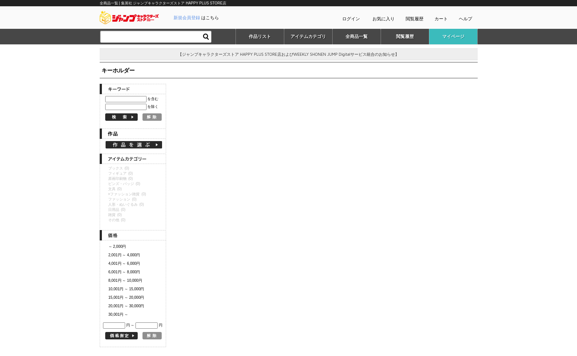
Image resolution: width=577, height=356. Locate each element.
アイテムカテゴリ (308, 36)
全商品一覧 (357, 36)
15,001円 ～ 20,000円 (126, 297)
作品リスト (260, 36)
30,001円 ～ (118, 314)
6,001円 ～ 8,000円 (124, 272)
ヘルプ (465, 18)
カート (441, 18)
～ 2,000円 (117, 246)
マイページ (453, 36)
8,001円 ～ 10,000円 (125, 280)
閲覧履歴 (414, 18)
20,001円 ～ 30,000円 (126, 306)
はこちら (196, 17)
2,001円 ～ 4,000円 (124, 255)
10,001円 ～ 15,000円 (126, 289)
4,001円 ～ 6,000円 (124, 263)
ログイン (351, 18)
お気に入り (383, 18)
